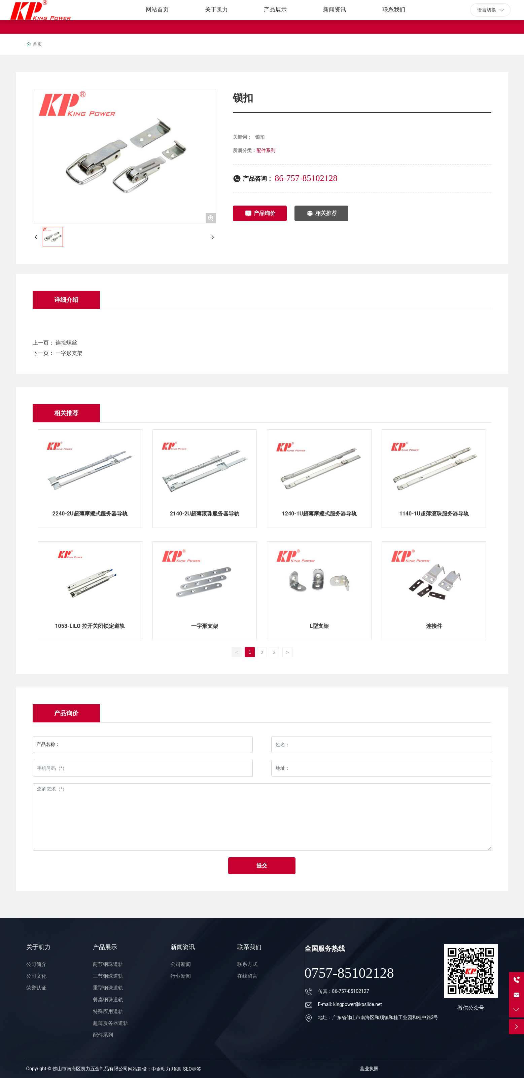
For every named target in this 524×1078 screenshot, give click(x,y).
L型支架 (319, 626)
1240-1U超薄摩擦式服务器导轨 (319, 513)
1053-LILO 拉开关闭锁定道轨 (90, 626)
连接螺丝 (66, 342)
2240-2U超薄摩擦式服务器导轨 (90, 513)
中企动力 (161, 1069)
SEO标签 (192, 1069)
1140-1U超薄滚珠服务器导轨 (434, 513)
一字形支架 (69, 353)
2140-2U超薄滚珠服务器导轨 (205, 513)
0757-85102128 (349, 973)
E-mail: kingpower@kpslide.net (350, 1004)
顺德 (176, 1069)
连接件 (434, 626)
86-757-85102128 (306, 178)
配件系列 (265, 150)
